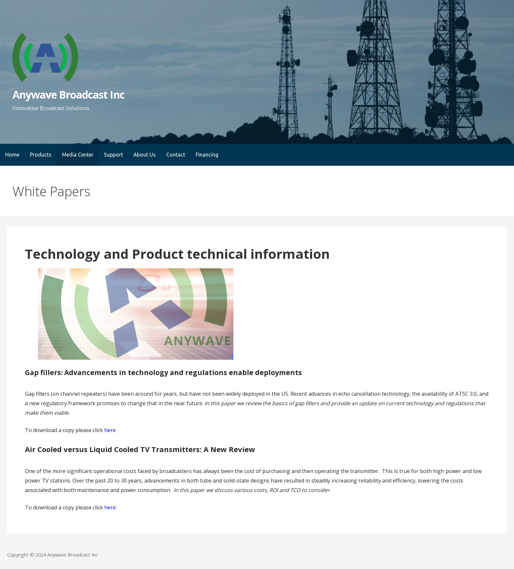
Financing (207, 155)
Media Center (77, 155)
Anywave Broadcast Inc (68, 94)
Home (12, 155)
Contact (175, 155)
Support (113, 155)
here (110, 430)
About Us (144, 155)
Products (40, 155)
